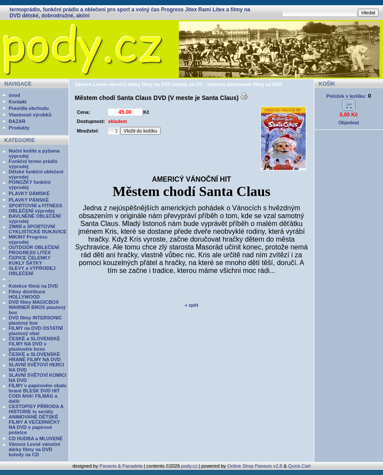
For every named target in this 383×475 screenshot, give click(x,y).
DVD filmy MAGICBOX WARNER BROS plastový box (37, 307)
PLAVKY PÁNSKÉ (29, 200)
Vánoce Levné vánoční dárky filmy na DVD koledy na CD (34, 449)
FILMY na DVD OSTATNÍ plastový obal (36, 331)
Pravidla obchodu (29, 108)
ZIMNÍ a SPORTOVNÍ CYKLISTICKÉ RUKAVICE (37, 229)
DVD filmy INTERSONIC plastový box (35, 320)
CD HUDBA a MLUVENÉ (36, 438)
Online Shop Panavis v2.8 (254, 465)
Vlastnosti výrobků (30, 114)
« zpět (191, 305)
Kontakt (17, 101)
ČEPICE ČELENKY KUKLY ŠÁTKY (29, 260)
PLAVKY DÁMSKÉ (29, 193)
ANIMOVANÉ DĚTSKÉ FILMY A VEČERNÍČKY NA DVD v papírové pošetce (34, 424)
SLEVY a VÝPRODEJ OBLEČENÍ (32, 271)
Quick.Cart (299, 465)
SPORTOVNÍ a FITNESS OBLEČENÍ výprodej (35, 208)
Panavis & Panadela (121, 465)
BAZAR (17, 121)
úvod (14, 95)
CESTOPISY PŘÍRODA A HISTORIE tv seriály (36, 409)
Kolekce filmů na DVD (33, 286)
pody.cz (189, 465)
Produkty (19, 127)
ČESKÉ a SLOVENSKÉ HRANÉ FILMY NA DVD (35, 357)
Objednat (348, 122)
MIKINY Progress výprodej (28, 239)
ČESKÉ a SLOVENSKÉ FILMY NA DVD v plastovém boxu (34, 344)
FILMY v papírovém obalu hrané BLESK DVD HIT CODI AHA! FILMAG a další (37, 393)
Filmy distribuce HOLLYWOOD (27, 294)
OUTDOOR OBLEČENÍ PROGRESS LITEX (34, 250)
